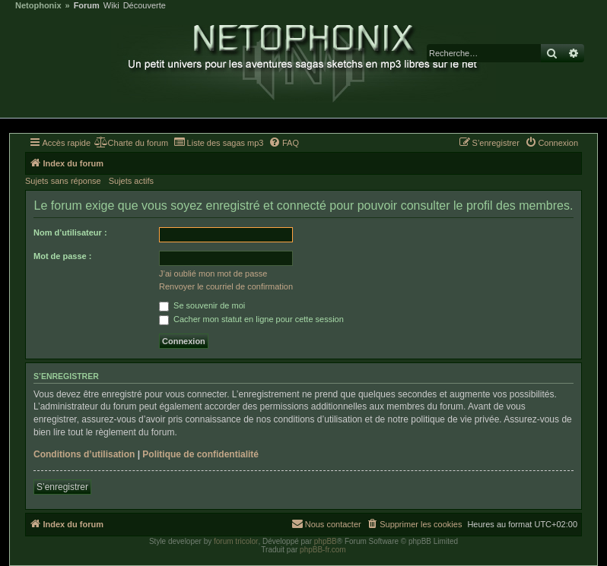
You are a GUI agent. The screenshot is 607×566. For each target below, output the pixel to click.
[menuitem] (131, 143)
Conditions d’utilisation (84, 454)
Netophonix (38, 6)
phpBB (325, 541)
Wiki (111, 6)
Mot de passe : (62, 256)
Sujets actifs (131, 180)
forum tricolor (236, 541)
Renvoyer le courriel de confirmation (226, 286)
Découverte (144, 6)
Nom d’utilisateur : (70, 232)
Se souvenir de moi (202, 305)
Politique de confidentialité (200, 454)
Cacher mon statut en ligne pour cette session (251, 319)
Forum (87, 6)
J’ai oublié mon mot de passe (213, 273)
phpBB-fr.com (323, 549)
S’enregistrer (62, 487)
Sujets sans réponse (63, 180)
